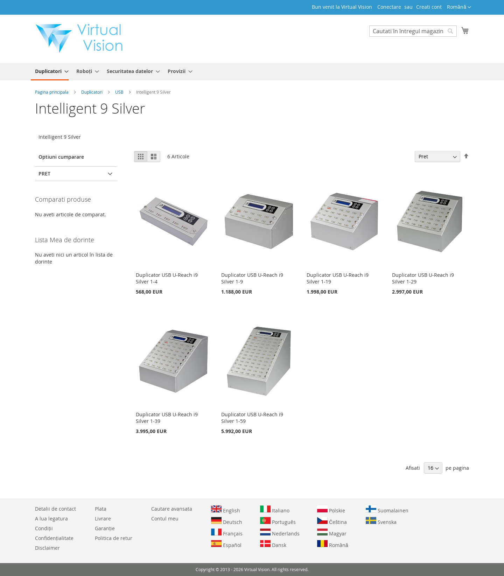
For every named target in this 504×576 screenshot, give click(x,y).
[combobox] (413, 31)
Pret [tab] (44, 173)
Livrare (103, 518)
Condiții (44, 528)
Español (226, 544)
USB (120, 92)
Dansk (273, 544)
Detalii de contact (55, 508)
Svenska (381, 521)
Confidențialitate (54, 538)
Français (227, 532)
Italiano (274, 509)
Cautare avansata (171, 508)
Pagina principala (52, 92)
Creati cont (429, 6)
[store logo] (82, 38)
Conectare (389, 6)
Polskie (331, 509)
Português (278, 521)
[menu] (252, 71)
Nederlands (280, 532)
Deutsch (226, 521)
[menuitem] (50, 71)
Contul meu (164, 518)
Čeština (332, 521)
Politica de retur (113, 538)
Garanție (105, 528)
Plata (100, 508)
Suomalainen (387, 509)
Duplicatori (92, 92)
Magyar (331, 532)
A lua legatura (51, 518)
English (225, 509)
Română (332, 544)
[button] (459, 7)
